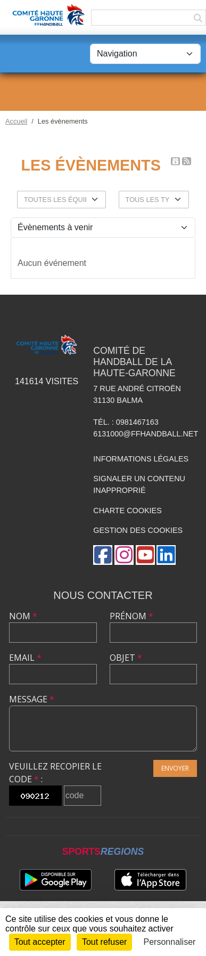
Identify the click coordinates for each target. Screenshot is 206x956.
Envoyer (175, 768)
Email (25, 657)
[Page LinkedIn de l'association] (166, 555)
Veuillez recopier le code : (55, 772)
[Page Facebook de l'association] (102, 555)
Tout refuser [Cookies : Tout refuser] (104, 941)
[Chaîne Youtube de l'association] (145, 555)
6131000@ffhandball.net (145, 434)
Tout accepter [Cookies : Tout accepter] (39, 941)
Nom (23, 616)
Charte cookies (127, 510)
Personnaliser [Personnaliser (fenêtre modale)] (170, 941)
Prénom (131, 616)
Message (31, 699)
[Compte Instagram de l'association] (124, 555)
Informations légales (140, 459)
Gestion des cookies (138, 530)
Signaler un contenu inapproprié (139, 484)
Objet (126, 657)
